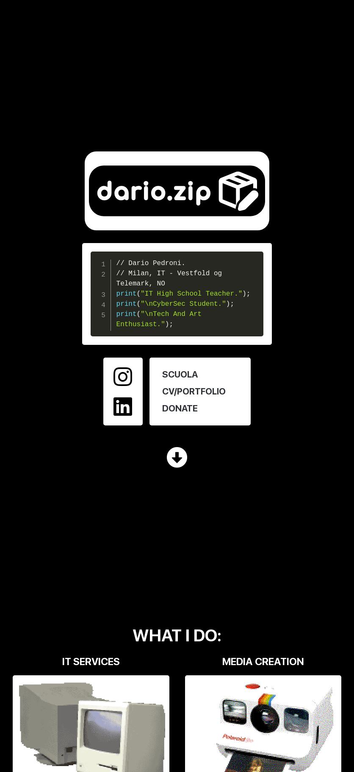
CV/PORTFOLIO (194, 391)
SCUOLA (180, 374)
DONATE (180, 408)
